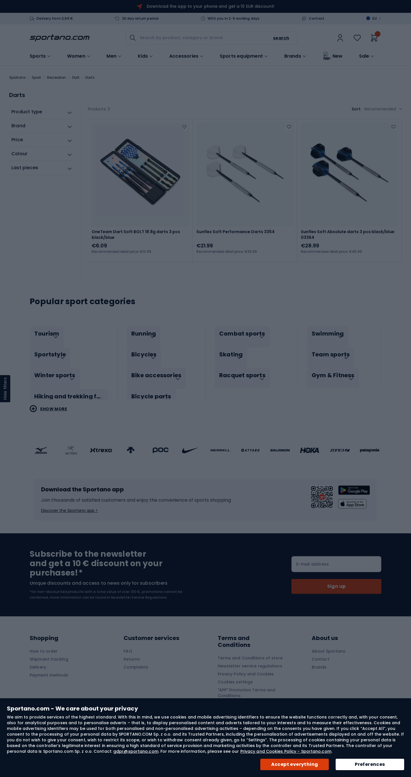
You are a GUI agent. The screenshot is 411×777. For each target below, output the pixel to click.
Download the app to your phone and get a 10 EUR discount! (210, 6)
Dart (75, 77)
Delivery (38, 659)
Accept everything (294, 764)
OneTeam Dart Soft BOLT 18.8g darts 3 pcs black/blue (136, 234)
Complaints (136, 659)
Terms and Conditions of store (250, 650)
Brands (292, 55)
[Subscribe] (336, 578)
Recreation (56, 77)
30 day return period (140, 18)
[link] (340, 38)
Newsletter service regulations (250, 658)
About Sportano (329, 643)
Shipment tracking (49, 651)
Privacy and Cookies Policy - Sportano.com (285, 751)
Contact (316, 18)
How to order (44, 643)
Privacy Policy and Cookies (246, 666)
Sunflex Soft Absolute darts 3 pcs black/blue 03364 (347, 234)
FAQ (128, 643)
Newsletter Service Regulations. (139, 589)
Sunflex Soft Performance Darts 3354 (235, 232)
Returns (132, 651)
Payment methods (49, 667)
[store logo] (60, 38)
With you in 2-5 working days (233, 18)
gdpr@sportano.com (135, 751)
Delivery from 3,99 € (55, 18)
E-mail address (312, 556)
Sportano (17, 77)
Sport (36, 77)
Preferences (370, 764)
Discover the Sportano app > (69, 502)
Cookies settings (235, 674)
